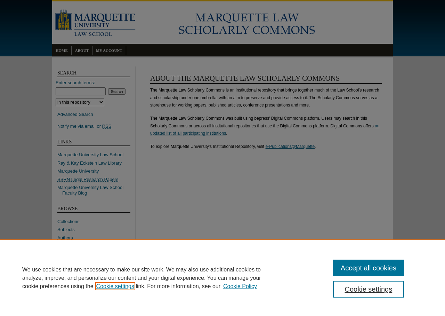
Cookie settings (115, 286)
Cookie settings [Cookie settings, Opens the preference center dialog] (369, 289)
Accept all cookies (368, 268)
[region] (222, 277)
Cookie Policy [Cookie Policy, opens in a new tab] (240, 286)
